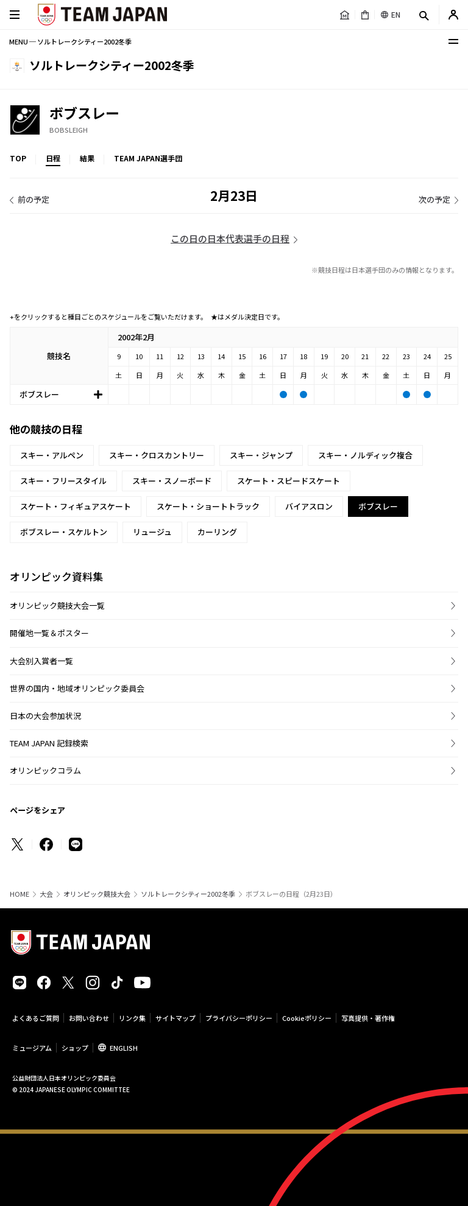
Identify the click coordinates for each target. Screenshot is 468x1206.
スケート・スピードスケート (288, 480)
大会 (46, 894)
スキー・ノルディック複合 (365, 455)
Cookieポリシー (307, 1018)
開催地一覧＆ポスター (49, 633)
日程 (53, 158)
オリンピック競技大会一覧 (57, 605)
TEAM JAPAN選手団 (148, 158)
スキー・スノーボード (171, 480)
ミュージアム (32, 1048)
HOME (19, 894)
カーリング (217, 532)
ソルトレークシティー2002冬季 (188, 894)
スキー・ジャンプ (261, 455)
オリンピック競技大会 (96, 894)
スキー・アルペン (51, 455)
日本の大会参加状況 (45, 715)
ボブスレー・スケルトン (63, 532)
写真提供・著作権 (368, 1018)
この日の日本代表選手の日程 (230, 238)
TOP (18, 158)
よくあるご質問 (35, 1018)
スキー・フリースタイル (63, 480)
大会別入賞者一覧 (41, 661)
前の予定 (33, 199)
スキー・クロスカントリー (156, 455)
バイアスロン (309, 506)
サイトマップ (175, 1018)
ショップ (75, 1048)
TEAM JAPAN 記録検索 (49, 743)
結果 (87, 158)
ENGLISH (124, 1048)
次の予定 (434, 199)
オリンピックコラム (45, 770)
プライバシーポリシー (238, 1018)
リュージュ (152, 532)
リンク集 (132, 1018)
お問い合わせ (89, 1018)
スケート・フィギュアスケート (75, 506)
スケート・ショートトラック (208, 506)
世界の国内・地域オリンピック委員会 (77, 688)
